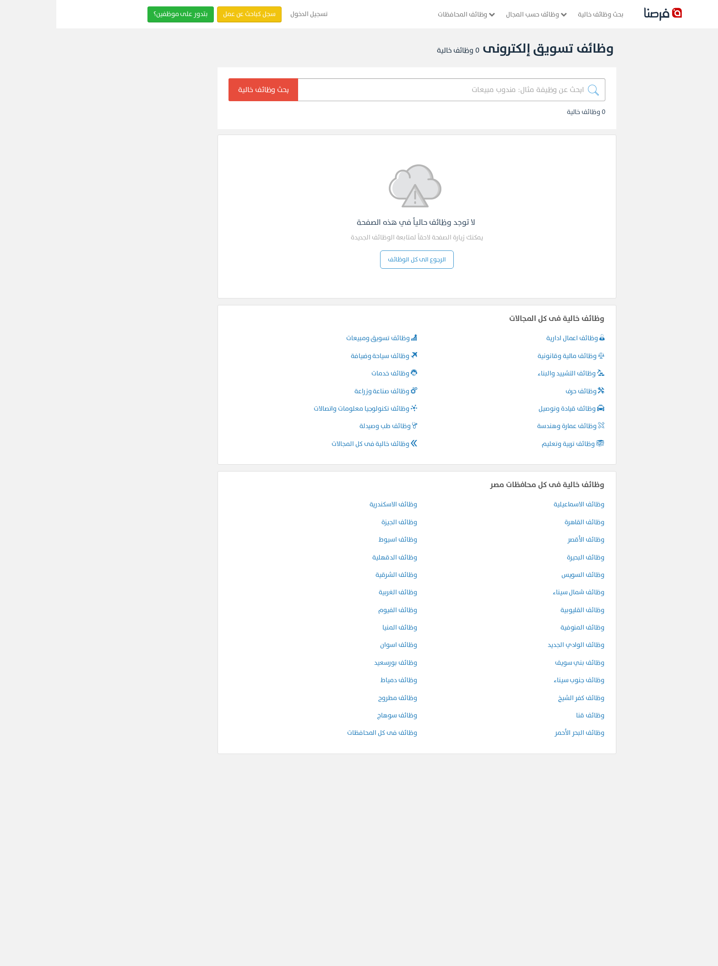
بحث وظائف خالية (544, 14)
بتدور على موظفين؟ (124, 14)
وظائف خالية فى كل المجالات (317, 444)
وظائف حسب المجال (480, 14)
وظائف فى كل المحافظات (326, 732)
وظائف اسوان (342, 645)
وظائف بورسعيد (339, 662)
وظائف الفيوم (341, 610)
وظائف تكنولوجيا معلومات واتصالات (309, 408)
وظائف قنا (534, 715)
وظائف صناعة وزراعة (329, 391)
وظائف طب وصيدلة (332, 426)
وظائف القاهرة (528, 522)
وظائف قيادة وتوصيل (515, 408)
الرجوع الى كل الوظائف (361, 259)
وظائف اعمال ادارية (519, 338)
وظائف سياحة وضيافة (327, 356)
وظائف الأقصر (529, 539)
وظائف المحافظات (410, 14)
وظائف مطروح (341, 698)
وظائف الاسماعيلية (522, 504)
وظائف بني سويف (523, 662)
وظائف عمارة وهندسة (514, 426)
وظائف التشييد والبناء (514, 373)
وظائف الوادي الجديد (519, 645)
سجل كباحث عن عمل (193, 14)
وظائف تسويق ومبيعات (325, 338)
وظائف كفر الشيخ (525, 698)
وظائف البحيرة (529, 557)
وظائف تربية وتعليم (516, 444)
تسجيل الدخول (253, 14)
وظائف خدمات (337, 373)
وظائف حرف (528, 391)
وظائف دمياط (342, 680)
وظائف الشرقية (339, 575)
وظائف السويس (526, 575)
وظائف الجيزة (342, 522)
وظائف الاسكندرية (337, 504)
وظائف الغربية (341, 592)
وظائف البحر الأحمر (523, 732)
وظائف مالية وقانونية (514, 356)
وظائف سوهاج (340, 715)
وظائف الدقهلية (338, 557)
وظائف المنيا (343, 627)
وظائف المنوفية (526, 627)
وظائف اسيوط (341, 539)
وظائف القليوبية (526, 610)
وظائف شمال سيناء (522, 592)
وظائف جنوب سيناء (522, 680)
